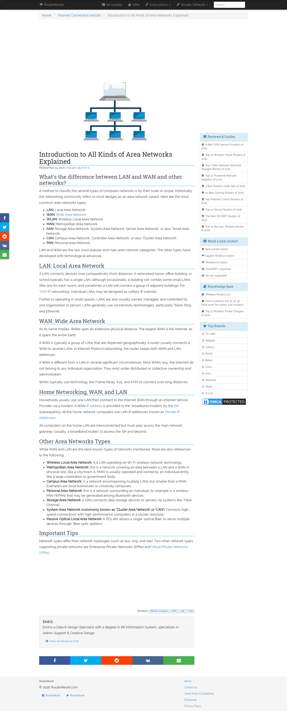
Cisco (206, 366)
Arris (206, 373)
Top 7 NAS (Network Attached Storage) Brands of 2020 (221, 167)
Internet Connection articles (79, 15)
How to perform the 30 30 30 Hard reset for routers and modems (222, 302)
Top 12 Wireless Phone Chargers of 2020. (222, 313)
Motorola (208, 380)
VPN (133, 5)
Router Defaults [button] (192, 5)
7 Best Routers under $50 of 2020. (223, 186)
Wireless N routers (214, 262)
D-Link (207, 393)
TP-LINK (208, 333)
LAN (182, 611)
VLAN (190, 611)
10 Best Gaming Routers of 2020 (222, 192)
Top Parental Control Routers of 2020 (222, 201)
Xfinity (207, 386)
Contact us (190, 687)
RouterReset (51, 5)
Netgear (208, 340)
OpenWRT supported (216, 268)
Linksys (207, 347)
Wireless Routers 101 (215, 294)
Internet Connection (159, 611)
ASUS (207, 353)
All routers (111, 5)
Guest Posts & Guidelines (199, 693)
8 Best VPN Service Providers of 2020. (222, 146)
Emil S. (86, 167)
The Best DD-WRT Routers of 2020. (221, 218)
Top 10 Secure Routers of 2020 (221, 209)
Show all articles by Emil (62, 641)
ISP (176, 406)
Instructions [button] (158, 5)
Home (46, 15)
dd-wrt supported (214, 275)
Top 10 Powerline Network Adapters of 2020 (219, 177)
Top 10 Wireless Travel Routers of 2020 (223, 156)
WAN (174, 611)
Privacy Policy (192, 706)
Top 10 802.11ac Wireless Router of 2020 (222, 228)
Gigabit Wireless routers (217, 255)
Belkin (207, 360)
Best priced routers (214, 249)
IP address (94, 406)
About (187, 681)
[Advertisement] (116, 48)
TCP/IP (45, 292)
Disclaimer (190, 699)
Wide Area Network (71, 215)
